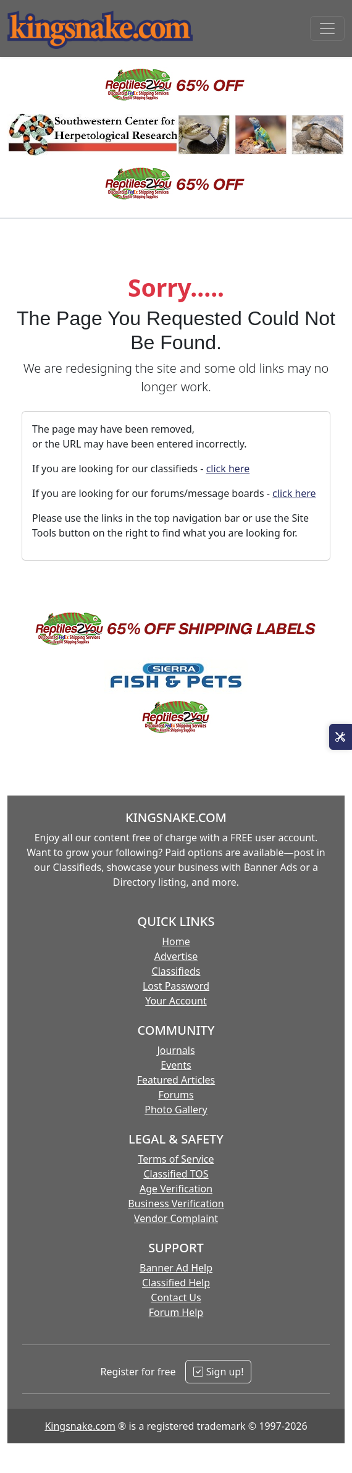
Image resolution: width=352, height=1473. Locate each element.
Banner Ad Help (176, 1268)
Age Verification (176, 1188)
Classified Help (176, 1282)
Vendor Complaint (176, 1218)
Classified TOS (175, 1174)
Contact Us (176, 1297)
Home (176, 941)
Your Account (175, 1001)
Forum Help (176, 1312)
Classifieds (176, 971)
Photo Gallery (176, 1109)
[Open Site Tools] (340, 737)
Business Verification (176, 1203)
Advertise (176, 956)
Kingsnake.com (79, 1426)
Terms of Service (176, 1159)
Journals (176, 1050)
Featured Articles (176, 1080)
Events (176, 1065)
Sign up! (218, 1371)
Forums (175, 1095)
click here (228, 468)
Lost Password (176, 986)
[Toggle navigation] (327, 28)
